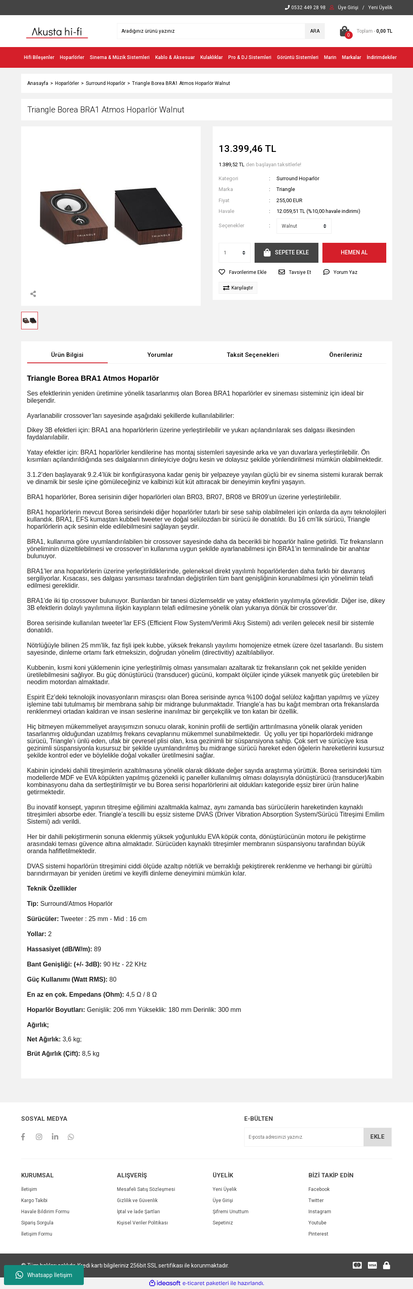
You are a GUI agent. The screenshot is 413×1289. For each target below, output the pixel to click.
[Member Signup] (380, 7)
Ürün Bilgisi (67, 354)
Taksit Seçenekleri (253, 354)
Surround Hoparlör (298, 178)
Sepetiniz (223, 1223)
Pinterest (318, 1234)
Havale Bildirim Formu (45, 1211)
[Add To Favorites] (243, 272)
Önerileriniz (345, 354)
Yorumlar (160, 354)
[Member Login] (348, 7)
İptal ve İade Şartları (138, 1211)
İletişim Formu (36, 1234)
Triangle (286, 189)
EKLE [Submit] (377, 1136)
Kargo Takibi (34, 1200)
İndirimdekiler (382, 57)
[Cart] (364, 31)
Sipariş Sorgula (37, 1223)
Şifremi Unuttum (231, 1211)
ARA (315, 31)
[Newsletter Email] (318, 1137)
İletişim (29, 1189)
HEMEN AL (354, 252)
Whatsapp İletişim (44, 1275)
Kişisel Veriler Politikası (142, 1223)
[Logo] (57, 30)
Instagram (319, 1211)
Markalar (351, 57)
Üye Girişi (223, 1200)
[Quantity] (235, 253)
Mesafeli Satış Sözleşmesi (146, 1189)
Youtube (317, 1223)
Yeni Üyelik (225, 1189)
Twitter (316, 1200)
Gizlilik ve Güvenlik (137, 1200)
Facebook (319, 1189)
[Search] (221, 31)
